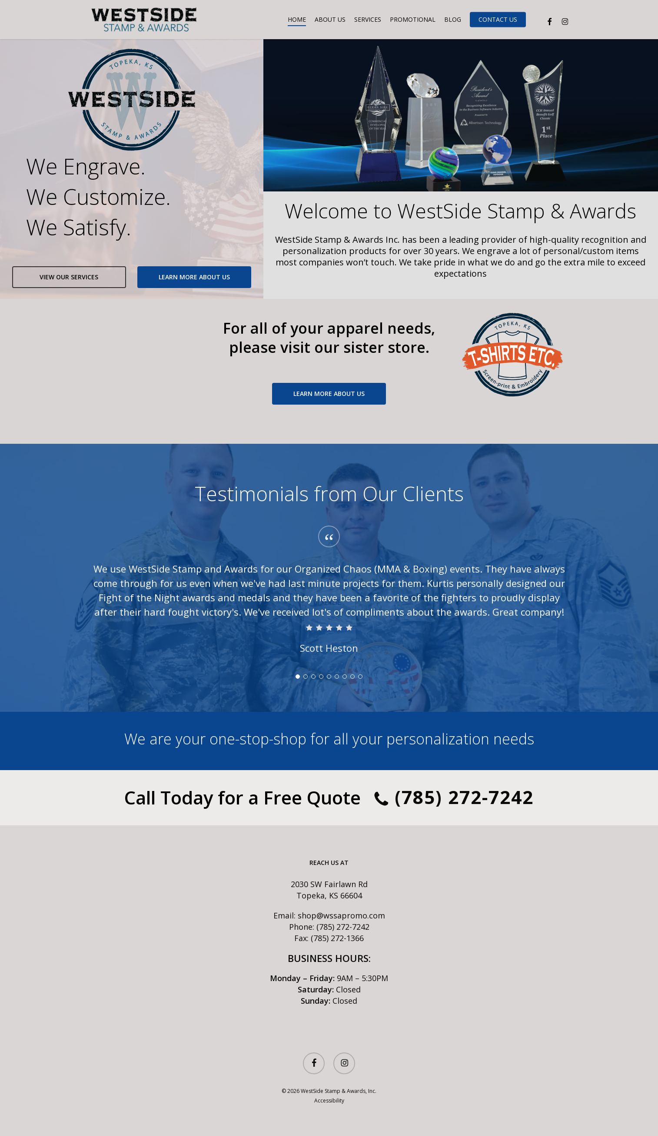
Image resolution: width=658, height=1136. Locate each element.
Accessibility (329, 1100)
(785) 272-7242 (454, 799)
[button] (69, 277)
